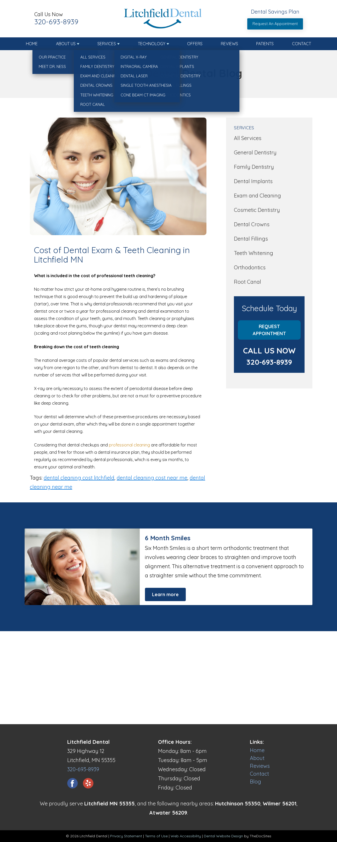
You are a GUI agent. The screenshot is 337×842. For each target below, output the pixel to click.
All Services (247, 138)
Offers (195, 43)
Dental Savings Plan (275, 11)
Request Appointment (269, 329)
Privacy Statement (126, 836)
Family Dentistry (254, 167)
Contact (301, 43)
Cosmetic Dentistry (257, 210)
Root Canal (247, 281)
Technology (151, 43)
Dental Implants (253, 181)
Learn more (165, 594)
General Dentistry (255, 152)
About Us (66, 43)
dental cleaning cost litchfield (79, 477)
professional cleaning (129, 445)
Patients (265, 43)
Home (32, 43)
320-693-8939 (56, 21)
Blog (255, 781)
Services (106, 43)
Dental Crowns (251, 224)
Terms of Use (156, 836)
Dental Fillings (251, 238)
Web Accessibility (186, 836)
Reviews (229, 43)
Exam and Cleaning (257, 195)
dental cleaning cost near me (152, 477)
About (257, 758)
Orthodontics (250, 267)
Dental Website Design (223, 836)
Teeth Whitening (253, 253)
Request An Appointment (275, 23)
